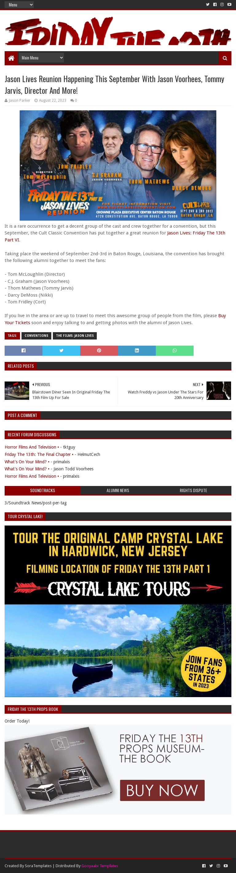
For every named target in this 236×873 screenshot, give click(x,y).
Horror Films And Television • (32, 447)
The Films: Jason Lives (75, 335)
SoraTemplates (38, 866)
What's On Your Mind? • (27, 461)
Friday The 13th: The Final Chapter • (39, 454)
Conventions (36, 335)
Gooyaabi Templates (99, 866)
